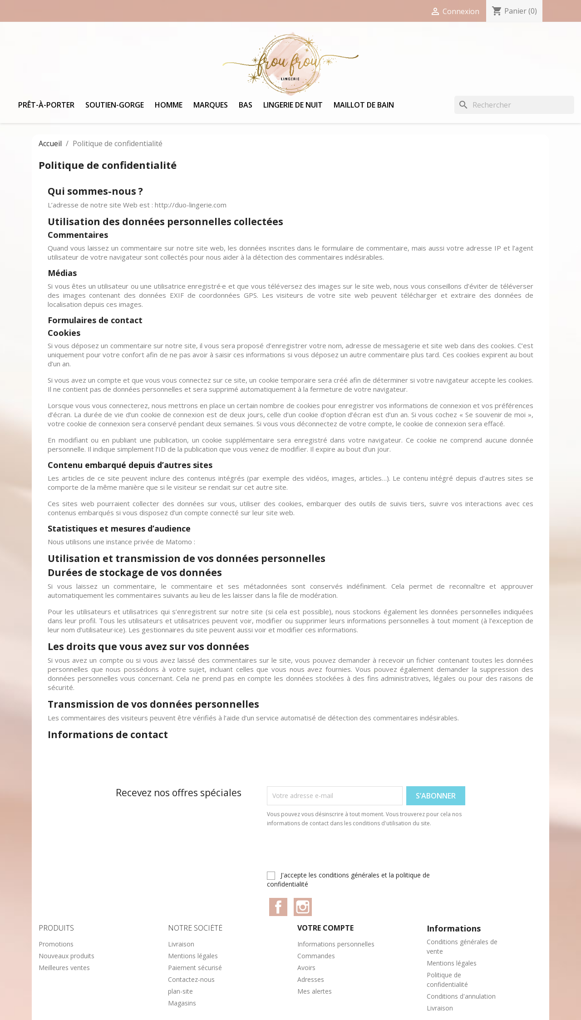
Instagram (303, 907)
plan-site (180, 991)
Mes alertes (314, 991)
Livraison (181, 944)
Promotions (56, 944)
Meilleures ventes (64, 967)
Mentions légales (193, 955)
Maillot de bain (364, 105)
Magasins (182, 1003)
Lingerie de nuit (293, 105)
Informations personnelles (335, 944)
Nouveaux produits (66, 955)
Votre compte (325, 928)
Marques (210, 105)
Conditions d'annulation (461, 996)
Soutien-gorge (114, 105)
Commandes (316, 955)
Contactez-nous (191, 979)
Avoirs (306, 967)
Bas (245, 105)
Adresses (310, 979)
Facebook (278, 907)
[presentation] (343, 853)
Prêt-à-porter (46, 105)
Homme (168, 105)
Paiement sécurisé (195, 967)
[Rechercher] (514, 105)
